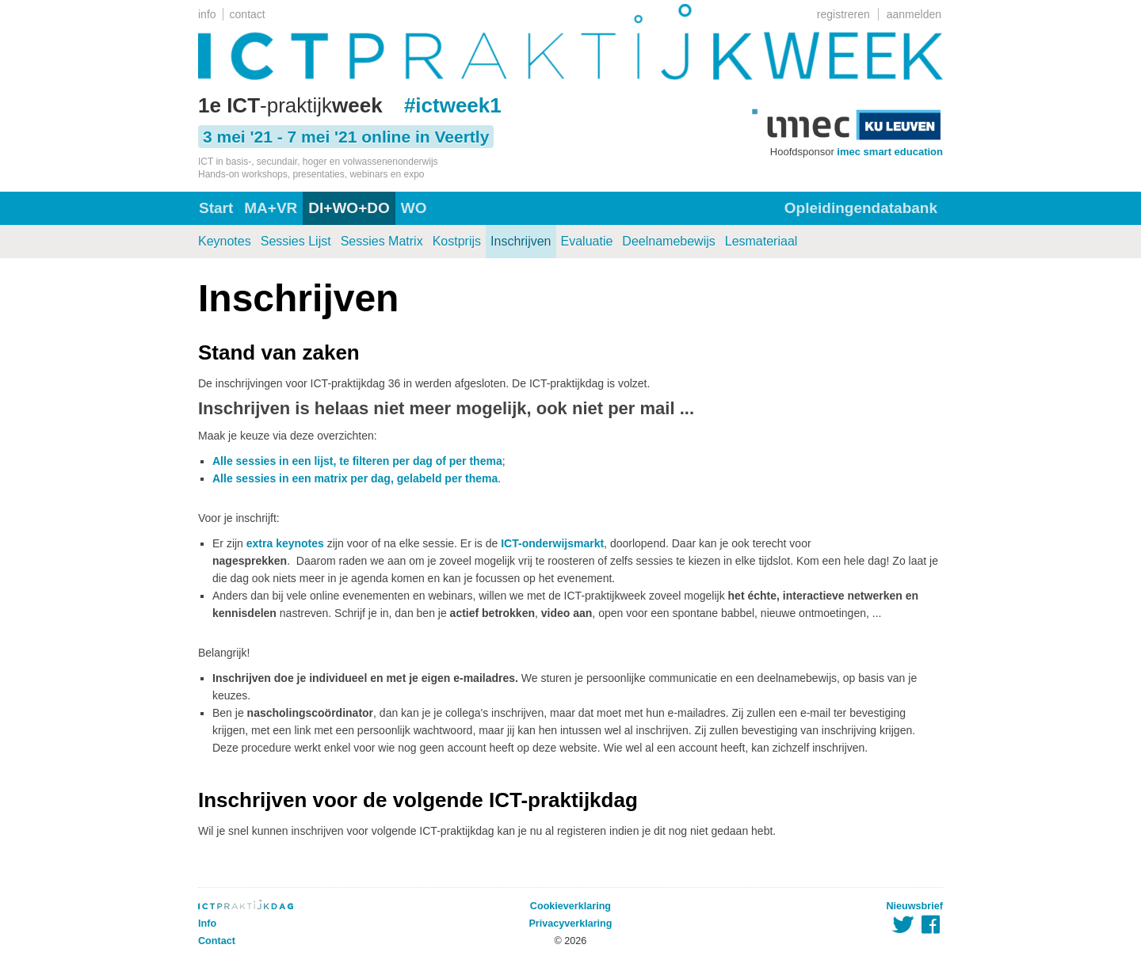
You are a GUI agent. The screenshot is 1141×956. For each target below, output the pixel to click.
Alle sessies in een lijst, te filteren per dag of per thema (357, 461)
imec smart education (890, 152)
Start (216, 208)
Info (207, 923)
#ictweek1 (453, 105)
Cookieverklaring (570, 906)
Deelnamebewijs (668, 241)
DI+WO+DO (348, 208)
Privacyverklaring (570, 923)
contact (247, 14)
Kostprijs (457, 241)
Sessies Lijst (296, 241)
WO (414, 208)
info (207, 14)
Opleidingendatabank (860, 208)
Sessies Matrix (382, 241)
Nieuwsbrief (915, 906)
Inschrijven (520, 241)
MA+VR (270, 208)
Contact (216, 940)
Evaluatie (587, 241)
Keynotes (224, 241)
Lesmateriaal (761, 241)
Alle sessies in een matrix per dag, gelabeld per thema (355, 478)
